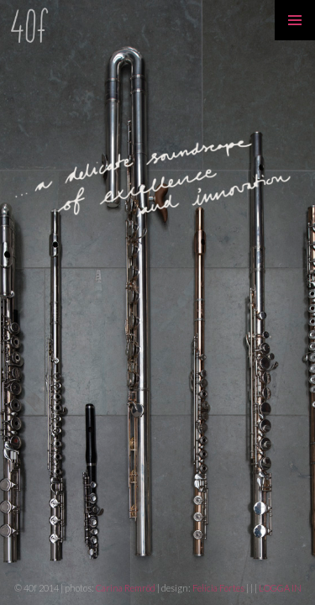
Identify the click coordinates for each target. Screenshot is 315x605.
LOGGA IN (280, 587)
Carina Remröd (125, 587)
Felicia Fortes (219, 587)
